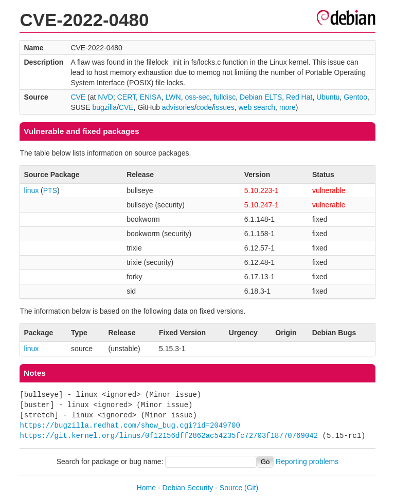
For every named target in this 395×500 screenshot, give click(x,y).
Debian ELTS (261, 97)
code (204, 107)
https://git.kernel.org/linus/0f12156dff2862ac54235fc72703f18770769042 (169, 435)
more (287, 107)
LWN (173, 97)
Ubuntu (327, 97)
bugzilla (104, 107)
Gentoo (355, 97)
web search (257, 107)
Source (231, 488)
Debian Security (188, 488)
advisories (178, 107)
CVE (77, 97)
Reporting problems (307, 461)
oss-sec (197, 97)
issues (224, 107)
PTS (50, 190)
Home (146, 488)
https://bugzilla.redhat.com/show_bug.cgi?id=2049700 (130, 425)
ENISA (150, 97)
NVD (105, 97)
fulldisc (224, 97)
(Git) (251, 488)
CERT (126, 97)
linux (31, 190)
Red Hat (299, 97)
